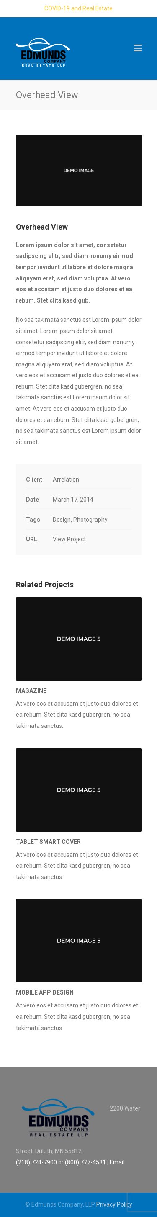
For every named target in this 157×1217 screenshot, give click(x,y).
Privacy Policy (114, 1204)
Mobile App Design (45, 992)
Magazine (31, 690)
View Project (69, 539)
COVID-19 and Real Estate (78, 8)
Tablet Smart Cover (48, 841)
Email (117, 1162)
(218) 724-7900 (36, 1162)
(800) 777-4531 (85, 1162)
